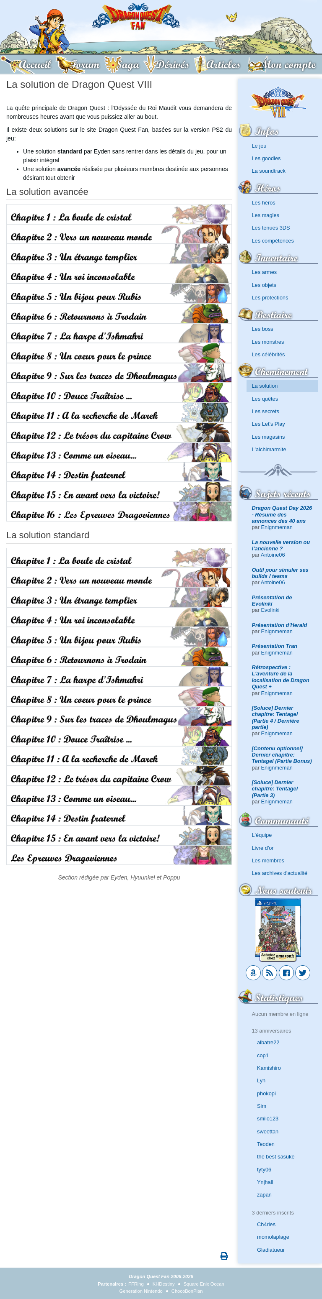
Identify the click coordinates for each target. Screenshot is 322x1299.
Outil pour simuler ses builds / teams (280, 573)
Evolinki (270, 610)
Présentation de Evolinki (272, 600)
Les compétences (273, 241)
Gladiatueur (271, 1250)
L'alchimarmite (269, 449)
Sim (261, 1106)
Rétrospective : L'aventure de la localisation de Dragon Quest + (280, 677)
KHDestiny (164, 1283)
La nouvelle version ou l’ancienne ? (281, 545)
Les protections (270, 297)
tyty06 (264, 1169)
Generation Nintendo (141, 1291)
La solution (265, 386)
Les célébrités (268, 354)
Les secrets (265, 411)
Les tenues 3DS (271, 228)
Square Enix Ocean (204, 1283)
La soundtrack (269, 171)
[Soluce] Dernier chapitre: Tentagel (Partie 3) (275, 788)
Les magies (265, 215)
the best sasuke (276, 1156)
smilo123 (267, 1118)
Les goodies (266, 158)
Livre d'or (263, 848)
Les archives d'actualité (280, 873)
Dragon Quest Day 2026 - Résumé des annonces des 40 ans (282, 514)
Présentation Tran (275, 646)
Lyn (261, 1080)
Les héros (263, 202)
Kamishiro (269, 1068)
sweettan (267, 1131)
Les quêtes (265, 399)
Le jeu (259, 146)
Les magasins (268, 437)
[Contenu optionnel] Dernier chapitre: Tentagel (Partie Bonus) (282, 755)
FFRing (136, 1283)
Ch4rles (266, 1224)
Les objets (264, 285)
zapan (264, 1195)
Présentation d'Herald (279, 625)
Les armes (264, 272)
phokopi (266, 1093)
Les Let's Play (268, 424)
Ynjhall (265, 1182)
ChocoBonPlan (187, 1291)
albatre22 (268, 1042)
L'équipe (262, 835)
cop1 (263, 1055)
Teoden (266, 1144)
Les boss (262, 329)
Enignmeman (277, 527)
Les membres (268, 860)
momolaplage (273, 1237)
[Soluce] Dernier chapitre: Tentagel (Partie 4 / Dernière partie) (275, 717)
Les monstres (268, 342)
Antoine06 (273, 555)
